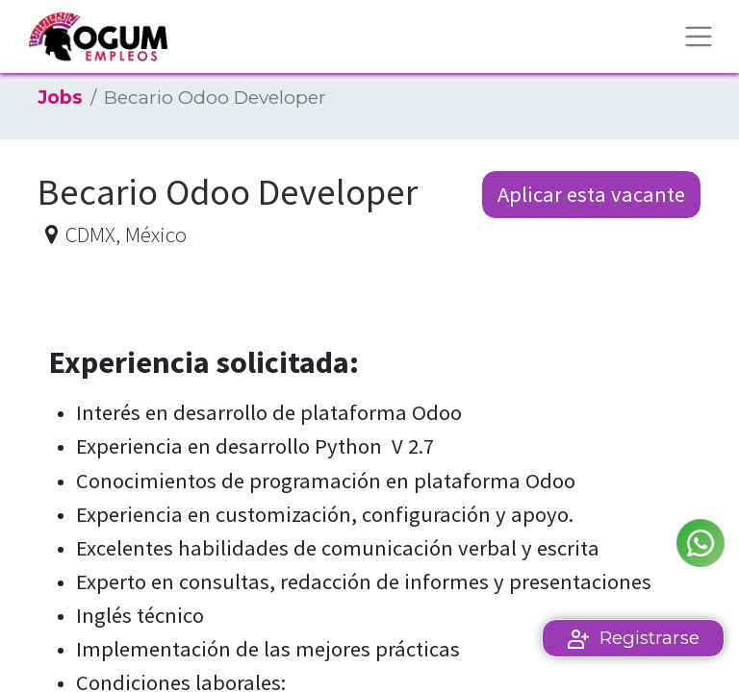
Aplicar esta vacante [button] (591, 194)
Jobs (60, 97)
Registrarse (649, 638)
